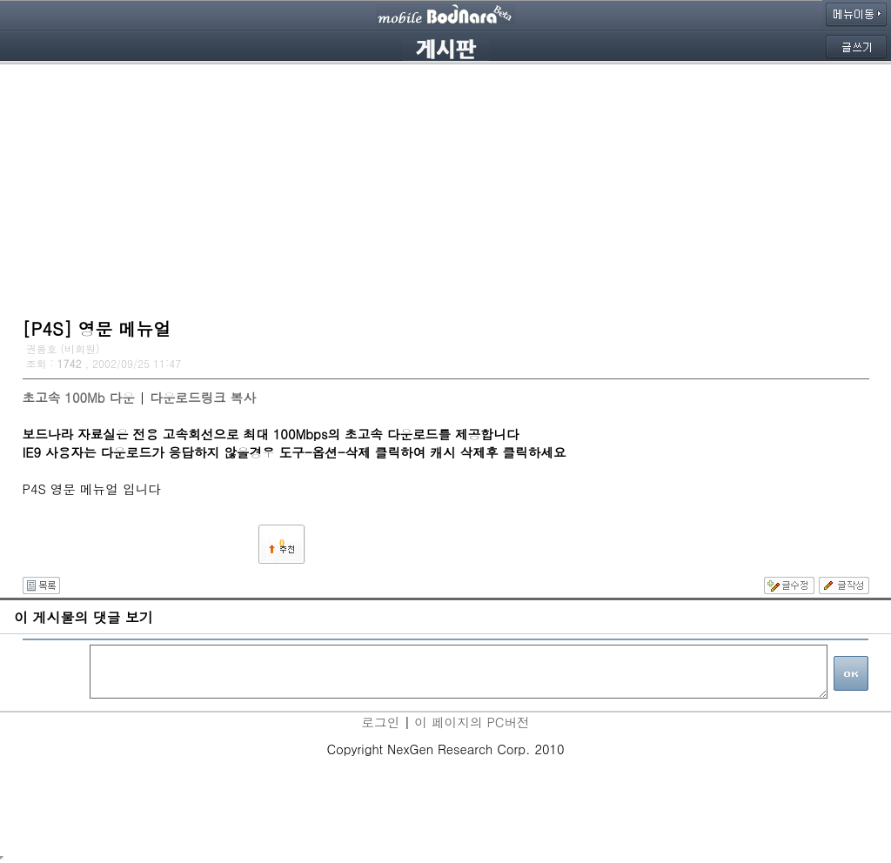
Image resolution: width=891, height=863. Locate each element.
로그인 (380, 721)
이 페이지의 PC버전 (471, 721)
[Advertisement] (446, 187)
